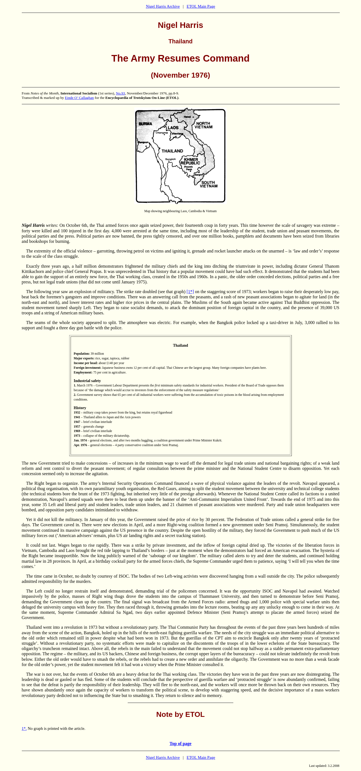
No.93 (120, 93)
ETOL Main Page (201, 6)
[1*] (190, 291)
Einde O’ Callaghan (79, 98)
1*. (24, 728)
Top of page (180, 743)
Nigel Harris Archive (163, 6)
